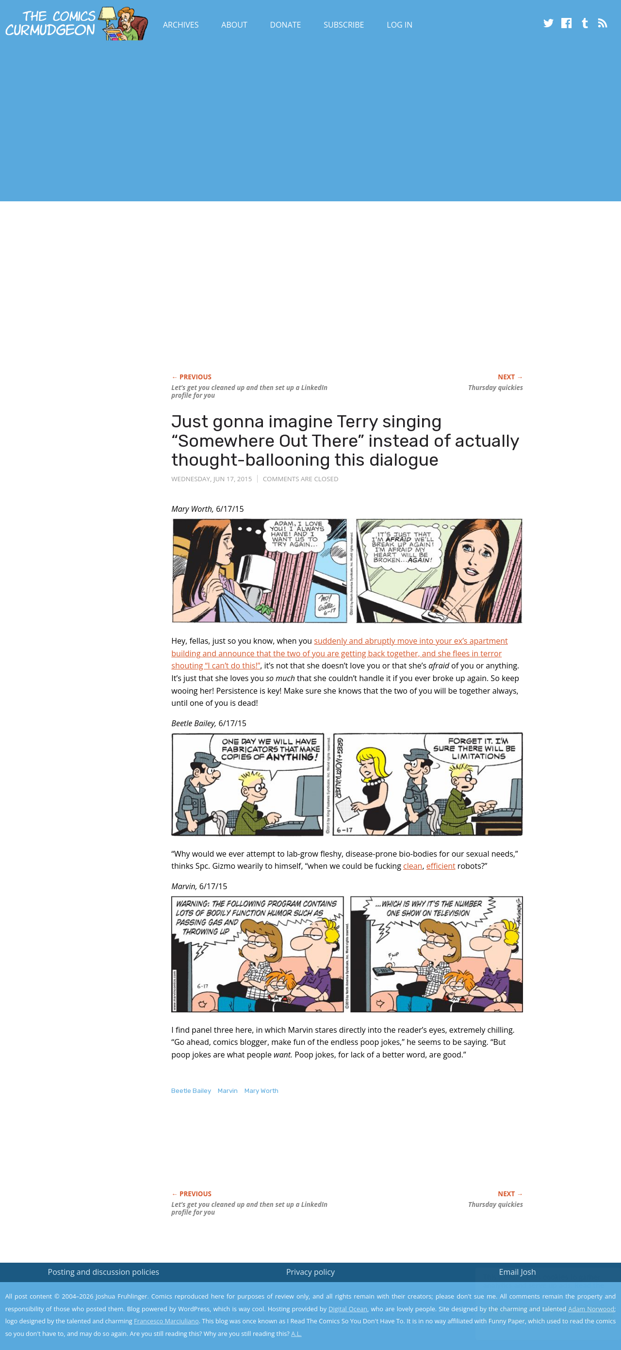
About (234, 24)
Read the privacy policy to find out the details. (534, 1289)
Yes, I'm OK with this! (539, 1314)
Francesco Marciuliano (166, 1321)
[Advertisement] (176, 123)
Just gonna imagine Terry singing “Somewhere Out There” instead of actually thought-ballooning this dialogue (345, 440)
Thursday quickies (495, 387)
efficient (441, 866)
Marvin (228, 1090)
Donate (285, 24)
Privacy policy (310, 1272)
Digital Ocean (347, 1308)
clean (412, 866)
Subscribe (344, 24)
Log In (399, 24)
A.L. (296, 1333)
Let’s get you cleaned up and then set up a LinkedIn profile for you (249, 391)
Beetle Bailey (191, 1090)
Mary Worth (261, 1090)
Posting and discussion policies (104, 1272)
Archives (181, 24)
